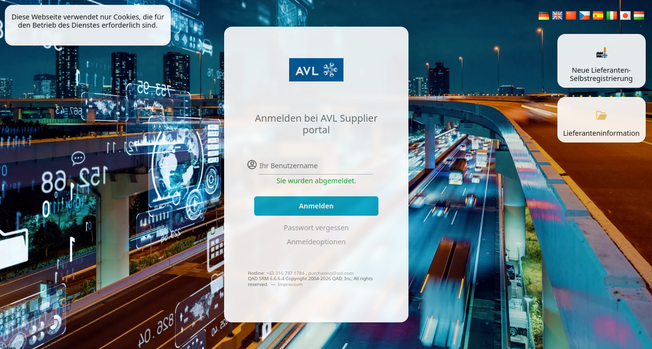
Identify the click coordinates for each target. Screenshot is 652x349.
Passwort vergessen (316, 227)
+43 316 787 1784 (285, 273)
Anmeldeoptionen (316, 241)
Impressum (289, 284)
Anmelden (316, 205)
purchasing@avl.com (331, 273)
